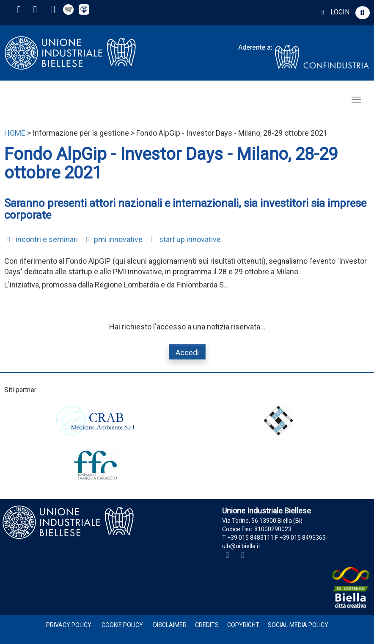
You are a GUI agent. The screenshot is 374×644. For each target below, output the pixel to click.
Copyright (243, 625)
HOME (14, 132)
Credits (207, 625)
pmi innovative (113, 239)
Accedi (187, 352)
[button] (362, 12)
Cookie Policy (122, 625)
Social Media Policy (298, 625)
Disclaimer (170, 625)
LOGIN (334, 12)
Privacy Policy (68, 625)
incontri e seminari (41, 239)
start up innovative (184, 239)
